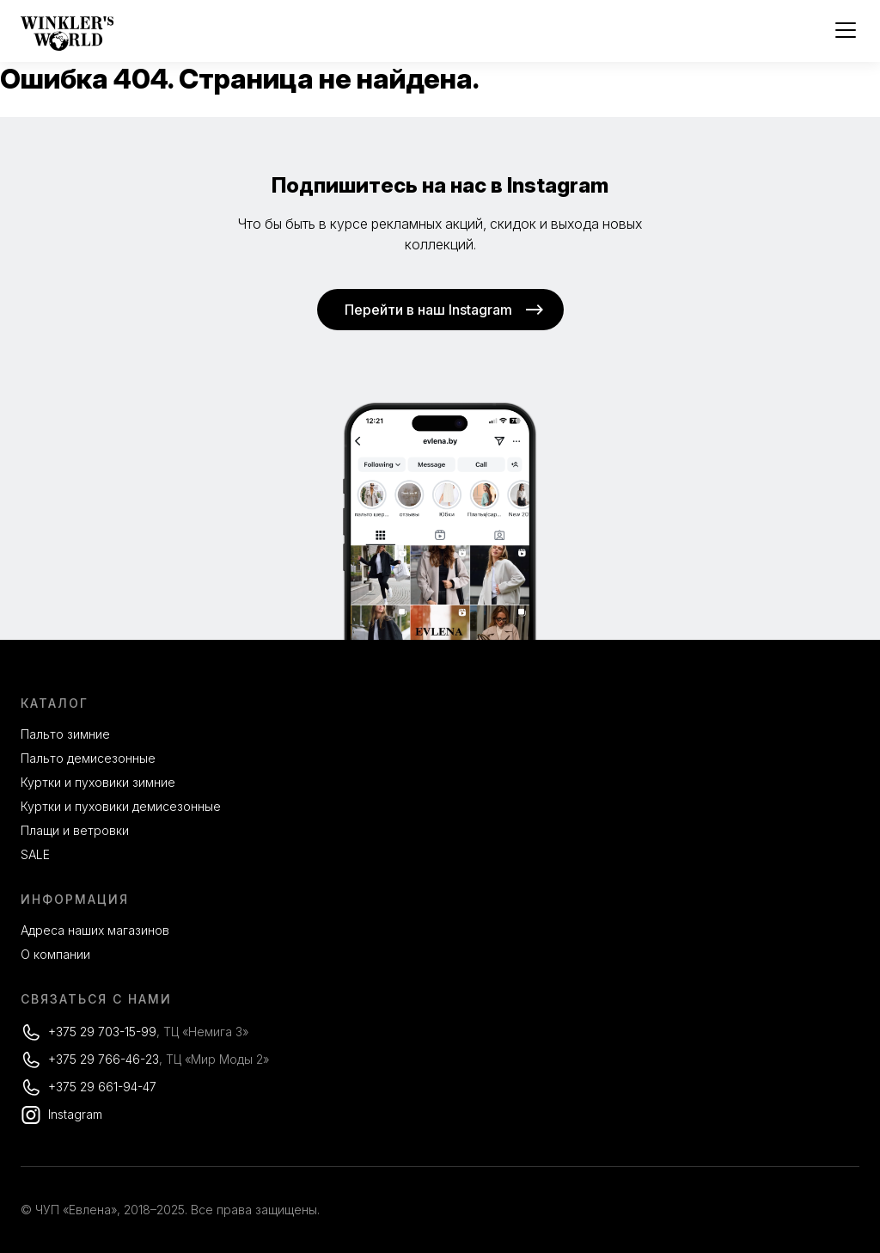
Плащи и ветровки (75, 830)
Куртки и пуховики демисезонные (121, 806)
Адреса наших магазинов (95, 930)
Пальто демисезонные (88, 758)
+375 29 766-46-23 (103, 1059)
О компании (55, 954)
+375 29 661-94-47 (102, 1086)
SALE (35, 854)
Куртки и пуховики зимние (98, 782)
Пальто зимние (65, 734)
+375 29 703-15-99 (102, 1031)
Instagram (75, 1114)
